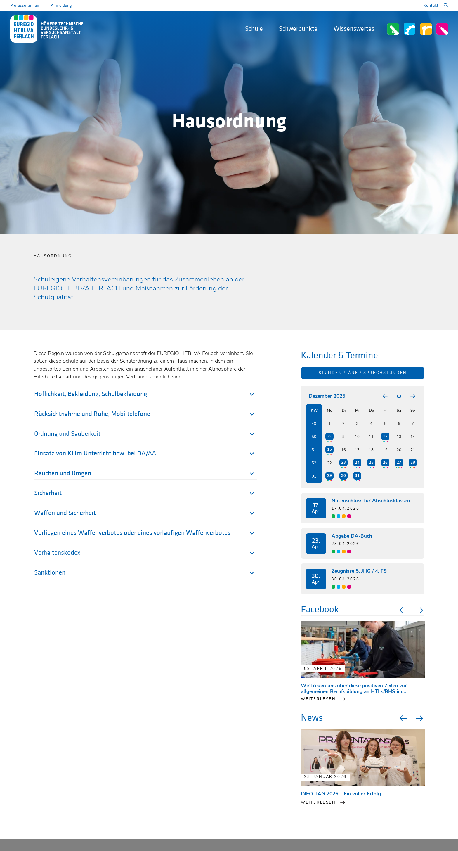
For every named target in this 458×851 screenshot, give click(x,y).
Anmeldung (61, 5)
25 (371, 462)
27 (399, 462)
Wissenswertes (354, 29)
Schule (254, 29)
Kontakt (431, 5)
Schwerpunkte (298, 29)
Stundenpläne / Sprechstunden (363, 373)
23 (343, 462)
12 (385, 436)
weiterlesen (318, 699)
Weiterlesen (318, 802)
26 (385, 462)
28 (412, 462)
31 (357, 475)
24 (357, 462)
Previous (402, 610)
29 (329, 475)
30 (343, 475)
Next (420, 610)
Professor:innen (24, 5)
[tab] (145, 395)
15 (329, 449)
